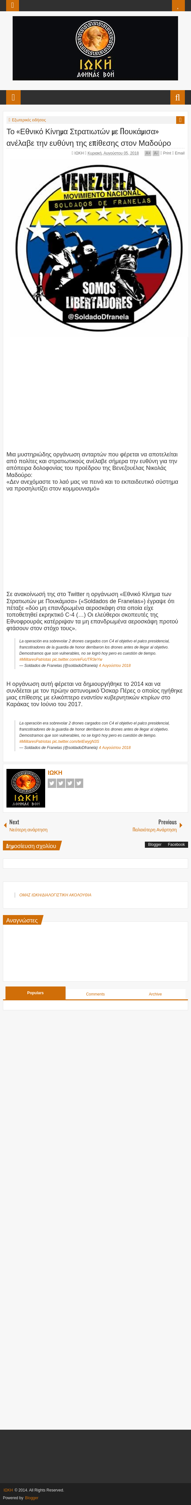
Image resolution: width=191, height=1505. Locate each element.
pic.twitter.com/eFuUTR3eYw (77, 659)
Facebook (52, 783)
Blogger (154, 844)
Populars (35, 993)
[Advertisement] (98, 384)
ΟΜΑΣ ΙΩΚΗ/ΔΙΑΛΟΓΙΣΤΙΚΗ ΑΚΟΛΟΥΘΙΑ (55, 895)
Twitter (61, 783)
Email (178, 153)
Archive (155, 994)
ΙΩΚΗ (80, 153)
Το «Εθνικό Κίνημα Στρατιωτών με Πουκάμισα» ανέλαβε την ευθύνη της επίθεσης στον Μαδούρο (88, 136)
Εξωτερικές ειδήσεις (29, 120)
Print (165, 153)
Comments (95, 994)
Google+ (70, 783)
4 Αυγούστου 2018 (115, 665)
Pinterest (79, 783)
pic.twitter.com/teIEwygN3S (75, 741)
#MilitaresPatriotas (35, 659)
